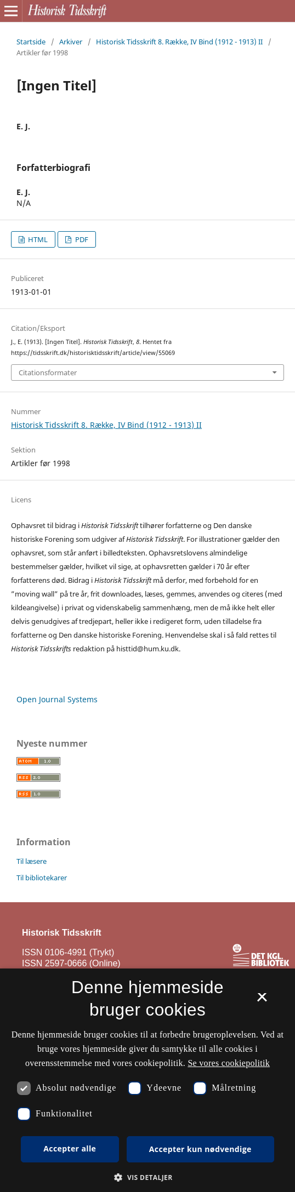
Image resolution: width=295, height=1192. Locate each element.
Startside (31, 42)
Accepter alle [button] (69, 1148)
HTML (37, 239)
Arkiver (70, 42)
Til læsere (31, 861)
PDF (80, 239)
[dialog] (147, 1080)
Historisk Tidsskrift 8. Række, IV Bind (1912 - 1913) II (179, 42)
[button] (147, 1177)
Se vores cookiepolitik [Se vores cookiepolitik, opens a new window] (229, 1063)
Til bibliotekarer (41, 877)
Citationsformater (48, 372)
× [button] (262, 1000)
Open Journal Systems (57, 699)
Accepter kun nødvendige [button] (200, 1149)
